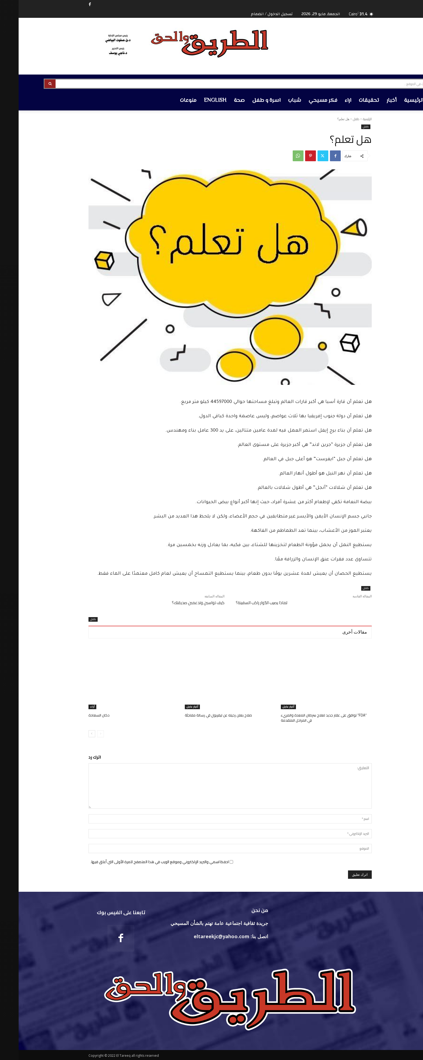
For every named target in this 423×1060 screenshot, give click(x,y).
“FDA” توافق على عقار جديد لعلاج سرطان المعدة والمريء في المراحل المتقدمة (305, 717)
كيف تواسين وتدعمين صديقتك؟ (179, 603)
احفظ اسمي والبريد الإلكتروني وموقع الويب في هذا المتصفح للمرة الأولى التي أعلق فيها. (141, 860)
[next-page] (73, 732)
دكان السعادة (80, 715)
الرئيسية (348, 119)
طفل (337, 119)
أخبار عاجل (270, 707)
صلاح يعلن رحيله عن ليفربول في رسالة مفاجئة (199, 715)
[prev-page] (82, 732)
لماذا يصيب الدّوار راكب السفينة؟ (243, 603)
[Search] (31, 83)
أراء (73, 707)
